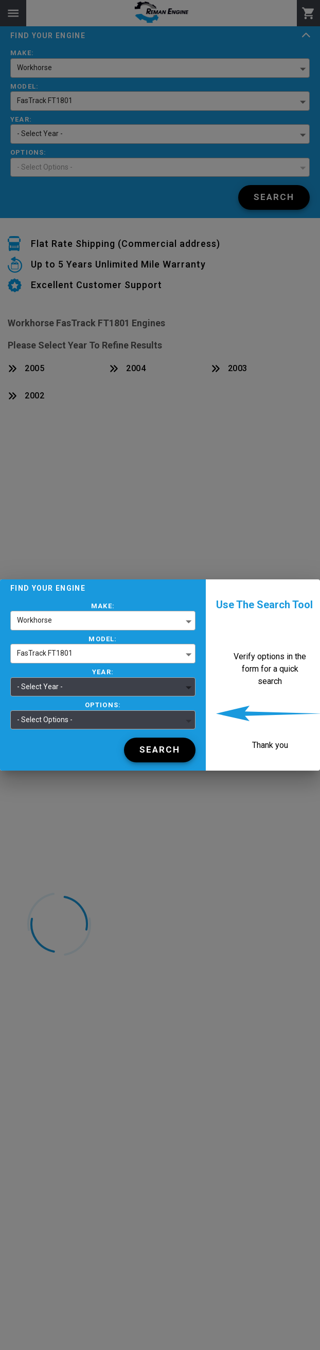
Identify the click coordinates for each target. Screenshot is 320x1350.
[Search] (159, 750)
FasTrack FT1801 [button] (45, 653)
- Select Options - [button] (45, 719)
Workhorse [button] (34, 620)
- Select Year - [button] (40, 686)
